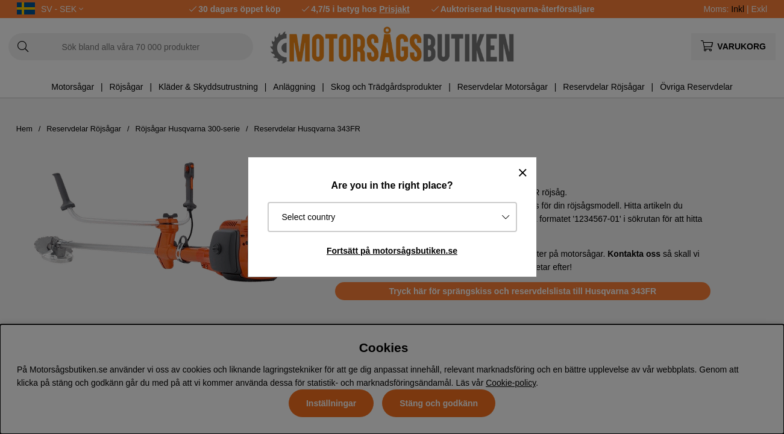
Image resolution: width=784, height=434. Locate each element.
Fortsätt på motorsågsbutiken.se (392, 251)
